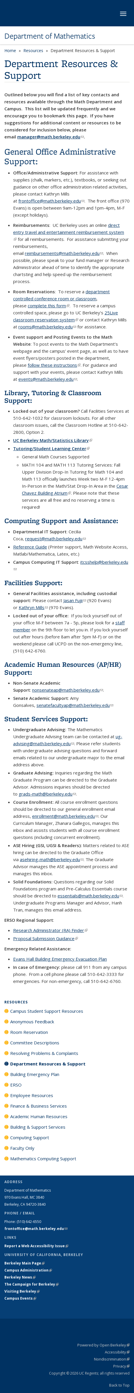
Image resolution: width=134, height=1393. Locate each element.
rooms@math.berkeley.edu (47, 327)
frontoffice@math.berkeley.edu (51, 201)
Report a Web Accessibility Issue (36, 1245)
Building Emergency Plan (34, 1074)
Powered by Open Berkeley (103, 1345)
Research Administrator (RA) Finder (50, 930)
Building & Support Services (37, 1127)
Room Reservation (29, 1032)
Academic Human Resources (38, 1116)
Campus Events (20, 1298)
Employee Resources (31, 1095)
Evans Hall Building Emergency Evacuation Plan (60, 959)
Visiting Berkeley (22, 1291)
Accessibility (117, 1352)
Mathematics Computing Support (43, 1158)
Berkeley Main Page (24, 1263)
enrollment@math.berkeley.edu (65, 816)
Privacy (121, 1366)
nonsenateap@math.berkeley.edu (67, 690)
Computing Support (29, 1137)
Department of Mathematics (49, 36)
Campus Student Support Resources (46, 1011)
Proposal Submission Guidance (45, 938)
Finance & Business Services (38, 1106)
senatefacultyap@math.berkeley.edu (74, 705)
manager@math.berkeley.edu (50, 137)
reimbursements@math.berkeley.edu (64, 253)
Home (10, 50)
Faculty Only (22, 1148)
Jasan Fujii (74, 600)
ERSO (16, 1085)
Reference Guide (30, 547)
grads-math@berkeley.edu (47, 794)
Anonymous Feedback (32, 1021)
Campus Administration (28, 1270)
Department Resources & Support (48, 1064)
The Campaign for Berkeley (31, 1284)
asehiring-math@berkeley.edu (51, 859)
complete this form (48, 306)
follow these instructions (54, 365)
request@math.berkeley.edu (55, 539)
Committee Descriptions (34, 1043)
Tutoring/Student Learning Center (51, 448)
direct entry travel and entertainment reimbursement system (68, 232)
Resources (33, 50)
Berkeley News (20, 1277)
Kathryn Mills (33, 607)
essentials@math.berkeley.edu (90, 896)
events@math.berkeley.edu (47, 379)
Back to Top (119, 1385)
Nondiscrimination (112, 1359)
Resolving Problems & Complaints (44, 1053)
